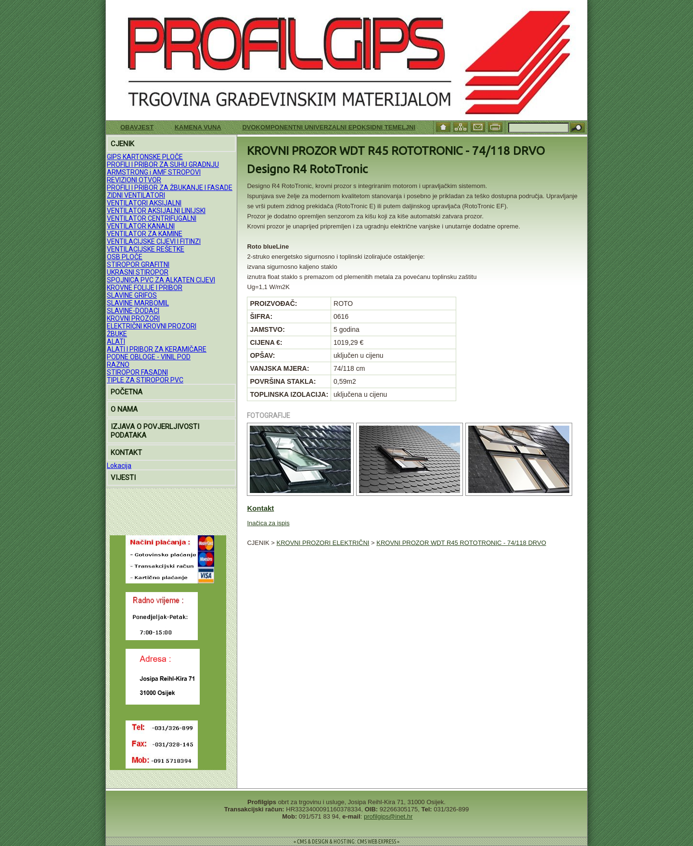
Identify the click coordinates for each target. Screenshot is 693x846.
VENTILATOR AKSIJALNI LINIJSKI (156, 211)
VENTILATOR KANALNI (141, 226)
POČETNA (126, 392)
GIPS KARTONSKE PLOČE (145, 157)
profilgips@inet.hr (388, 816)
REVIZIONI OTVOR (134, 180)
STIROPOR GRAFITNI (138, 264)
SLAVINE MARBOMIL (138, 303)
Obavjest (137, 127)
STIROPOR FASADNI (137, 372)
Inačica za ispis (268, 523)
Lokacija (119, 465)
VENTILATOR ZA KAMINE (144, 234)
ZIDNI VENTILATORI (136, 195)
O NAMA (124, 409)
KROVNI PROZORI (133, 318)
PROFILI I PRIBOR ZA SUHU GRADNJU (163, 164)
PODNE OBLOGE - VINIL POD (149, 357)
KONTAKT (126, 452)
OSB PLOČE (124, 257)
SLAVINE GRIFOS (132, 295)
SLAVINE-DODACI (133, 311)
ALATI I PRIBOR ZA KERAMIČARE (156, 349)
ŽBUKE (117, 334)
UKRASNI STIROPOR (137, 272)
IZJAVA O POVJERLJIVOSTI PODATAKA (155, 431)
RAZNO (118, 364)
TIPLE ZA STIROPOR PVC (145, 380)
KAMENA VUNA (198, 127)
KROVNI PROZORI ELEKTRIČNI (323, 542)
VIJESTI (123, 477)
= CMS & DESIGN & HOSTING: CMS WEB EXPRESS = (346, 841)
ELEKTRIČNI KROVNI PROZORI (151, 326)
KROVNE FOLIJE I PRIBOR (144, 287)
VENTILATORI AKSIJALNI (144, 203)
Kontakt (260, 508)
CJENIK (122, 143)
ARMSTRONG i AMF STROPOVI (154, 172)
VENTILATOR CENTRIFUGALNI (151, 218)
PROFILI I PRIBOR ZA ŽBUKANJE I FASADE (169, 187)
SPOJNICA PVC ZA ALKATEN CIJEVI (161, 280)
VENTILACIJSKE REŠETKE (145, 249)
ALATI (116, 341)
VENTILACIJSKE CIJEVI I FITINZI (154, 241)
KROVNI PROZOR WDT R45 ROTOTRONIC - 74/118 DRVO (461, 542)
